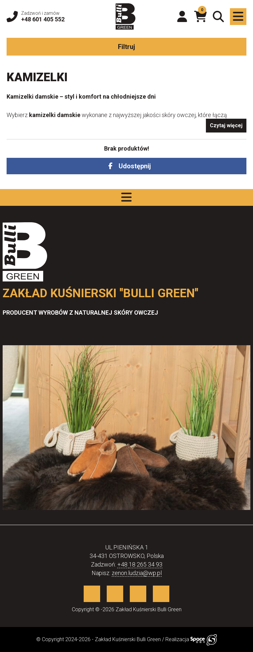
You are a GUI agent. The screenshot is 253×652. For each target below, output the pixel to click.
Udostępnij (135, 166)
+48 (123, 564)
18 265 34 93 (145, 564)
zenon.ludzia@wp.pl (137, 572)
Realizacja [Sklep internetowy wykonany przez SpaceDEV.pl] (191, 639)
